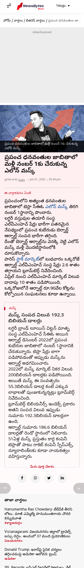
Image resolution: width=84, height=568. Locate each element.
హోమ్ (7, 21)
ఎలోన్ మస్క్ (56, 207)
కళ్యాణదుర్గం (13, 523)
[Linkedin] (62, 478)
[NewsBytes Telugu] (30, 6)
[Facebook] (21, 478)
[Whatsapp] (35, 478)
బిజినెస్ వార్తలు (35, 21)
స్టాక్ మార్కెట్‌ (27, 260)
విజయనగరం (13, 541)
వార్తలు (18, 21)
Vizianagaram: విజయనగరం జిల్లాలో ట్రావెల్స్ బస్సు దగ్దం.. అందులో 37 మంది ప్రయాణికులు (37, 534)
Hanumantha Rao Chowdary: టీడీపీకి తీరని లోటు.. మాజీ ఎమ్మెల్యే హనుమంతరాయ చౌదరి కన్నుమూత (38, 514)
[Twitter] (48, 478)
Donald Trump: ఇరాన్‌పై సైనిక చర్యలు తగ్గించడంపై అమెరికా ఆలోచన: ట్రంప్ (33, 552)
